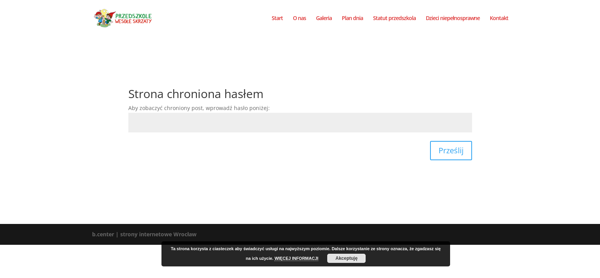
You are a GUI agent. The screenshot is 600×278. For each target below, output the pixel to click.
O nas (299, 18)
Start (277, 18)
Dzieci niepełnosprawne (453, 18)
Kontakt (499, 18)
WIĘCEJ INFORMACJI (296, 258)
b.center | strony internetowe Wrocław (144, 234)
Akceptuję (346, 258)
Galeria (324, 18)
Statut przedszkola (394, 18)
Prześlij (451, 150)
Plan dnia (352, 18)
